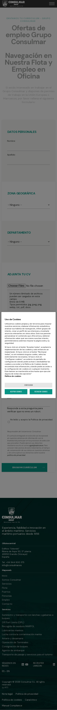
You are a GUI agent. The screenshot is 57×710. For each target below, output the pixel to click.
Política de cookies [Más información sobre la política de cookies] (13, 376)
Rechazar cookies (41, 391)
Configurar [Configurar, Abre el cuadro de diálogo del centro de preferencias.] (28, 385)
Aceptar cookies (16, 391)
